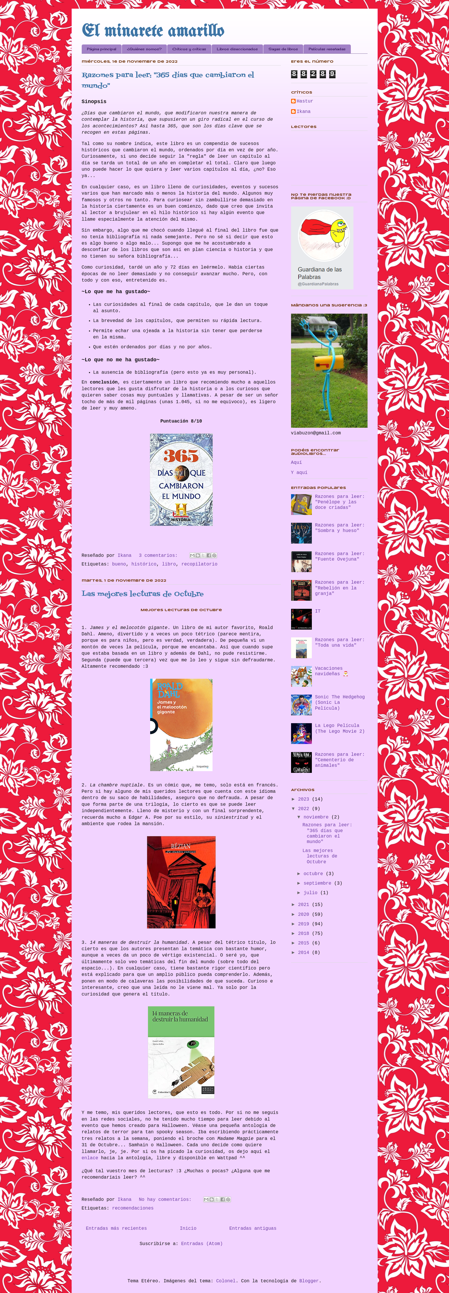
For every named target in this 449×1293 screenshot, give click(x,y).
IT (318, 611)
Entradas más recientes (116, 1228)
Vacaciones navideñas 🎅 (332, 671)
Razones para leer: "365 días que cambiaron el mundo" (327, 833)
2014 (305, 952)
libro (169, 564)
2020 (305, 914)
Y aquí (299, 472)
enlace (91, 1158)
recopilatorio (199, 564)
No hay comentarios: (166, 1199)
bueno (119, 564)
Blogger (309, 1281)
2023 (305, 799)
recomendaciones (133, 1208)
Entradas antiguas (252, 1228)
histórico (143, 564)
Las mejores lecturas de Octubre (143, 594)
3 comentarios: (159, 555)
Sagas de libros (283, 49)
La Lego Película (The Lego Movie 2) (340, 728)
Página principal (101, 49)
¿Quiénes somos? (144, 49)
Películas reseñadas (327, 49)
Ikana (304, 111)
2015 (305, 943)
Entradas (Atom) (202, 1244)
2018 (305, 933)
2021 (305, 904)
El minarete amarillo (153, 32)
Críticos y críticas (189, 49)
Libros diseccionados (237, 49)
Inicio (188, 1228)
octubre (314, 874)
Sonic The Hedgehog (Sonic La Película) (340, 703)
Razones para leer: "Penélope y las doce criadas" (340, 502)
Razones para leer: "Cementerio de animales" (340, 760)
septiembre (318, 883)
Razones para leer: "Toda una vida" (340, 642)
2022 (305, 809)
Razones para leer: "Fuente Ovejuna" (340, 556)
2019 (305, 924)
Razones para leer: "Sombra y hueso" (340, 528)
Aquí (296, 462)
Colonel (226, 1281)
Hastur (305, 101)
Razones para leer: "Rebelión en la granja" (340, 588)
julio (311, 893)
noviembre (317, 817)
